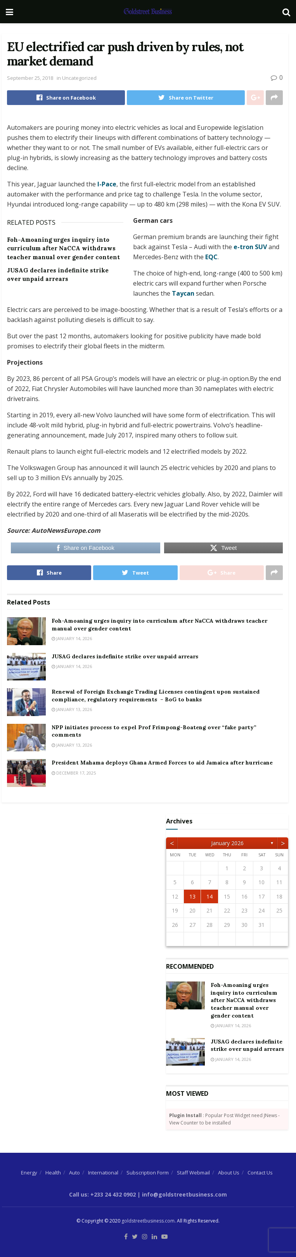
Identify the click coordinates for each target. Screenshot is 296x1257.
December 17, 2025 (74, 773)
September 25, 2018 (30, 77)
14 (209, 896)
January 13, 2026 (72, 709)
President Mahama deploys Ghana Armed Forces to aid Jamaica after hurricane (162, 762)
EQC (211, 257)
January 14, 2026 (72, 638)
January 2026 (227, 843)
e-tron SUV (250, 247)
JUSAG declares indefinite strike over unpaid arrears (125, 656)
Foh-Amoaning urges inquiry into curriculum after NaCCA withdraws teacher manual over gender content (63, 248)
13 (192, 896)
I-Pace (106, 184)
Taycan (184, 293)
